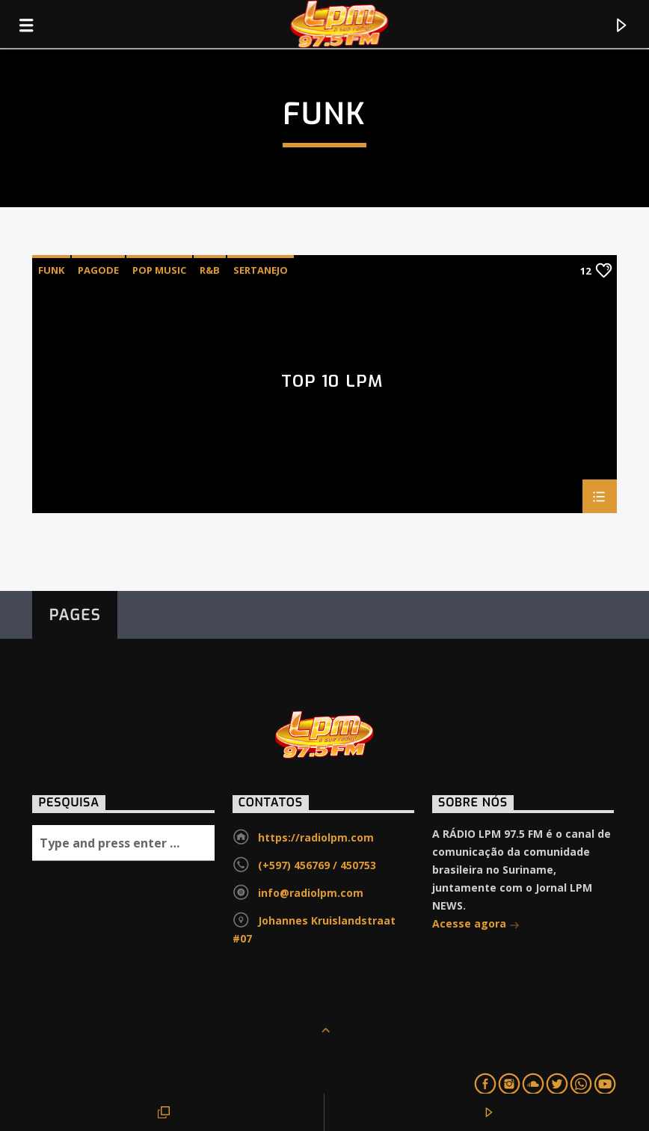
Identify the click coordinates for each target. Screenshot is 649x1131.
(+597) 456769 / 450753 (317, 865)
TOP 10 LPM (332, 382)
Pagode (98, 270)
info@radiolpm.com (310, 893)
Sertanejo (260, 270)
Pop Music (159, 270)
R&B (210, 270)
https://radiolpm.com (316, 837)
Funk (51, 270)
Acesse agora (476, 925)
